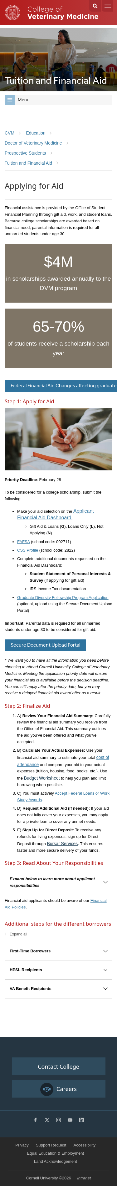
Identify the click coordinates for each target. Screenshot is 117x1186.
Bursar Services (62, 843)
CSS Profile (27, 550)
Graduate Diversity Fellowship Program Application (63, 597)
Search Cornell (95, 6)
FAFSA (23, 541)
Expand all (18, 934)
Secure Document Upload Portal (45, 645)
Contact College (58, 1066)
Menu (107, 6)
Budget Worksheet (42, 778)
